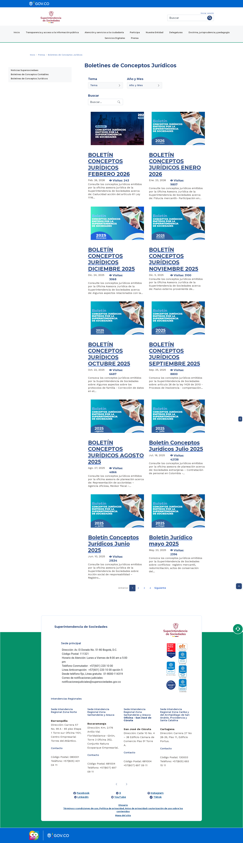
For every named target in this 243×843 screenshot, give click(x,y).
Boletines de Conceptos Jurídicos (29, 78)
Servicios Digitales (115, 38)
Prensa (134, 38)
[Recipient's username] (102, 102)
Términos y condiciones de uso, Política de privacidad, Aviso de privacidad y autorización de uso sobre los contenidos (123, 810)
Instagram (157, 793)
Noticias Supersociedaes (24, 70)
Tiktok (157, 797)
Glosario (123, 805)
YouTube (120, 797)
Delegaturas (176, 32)
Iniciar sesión (207, 13)
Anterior (123, 587)
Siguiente (160, 587)
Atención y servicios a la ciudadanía (104, 32)
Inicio (17, 32)
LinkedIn (83, 797)
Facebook (83, 793)
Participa (135, 32)
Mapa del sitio (123, 815)
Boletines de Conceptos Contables (30, 74)
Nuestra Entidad (154, 32)
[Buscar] (186, 18)
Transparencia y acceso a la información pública (52, 32)
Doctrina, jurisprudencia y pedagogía (209, 32)
